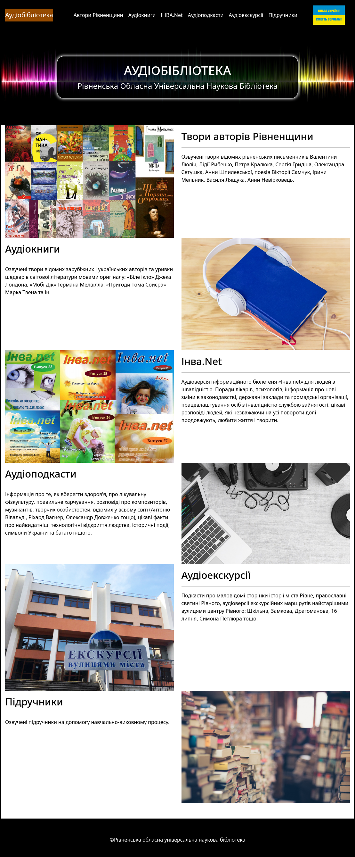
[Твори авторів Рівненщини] (177, 181)
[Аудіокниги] (177, 294)
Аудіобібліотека (29, 15)
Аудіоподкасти (206, 15)
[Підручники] (177, 747)
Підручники (282, 15)
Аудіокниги (142, 15)
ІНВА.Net (172, 15)
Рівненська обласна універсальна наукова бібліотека (179, 839)
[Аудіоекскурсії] (177, 627)
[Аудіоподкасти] (177, 513)
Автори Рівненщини (98, 15)
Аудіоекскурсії (246, 15)
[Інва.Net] (177, 406)
